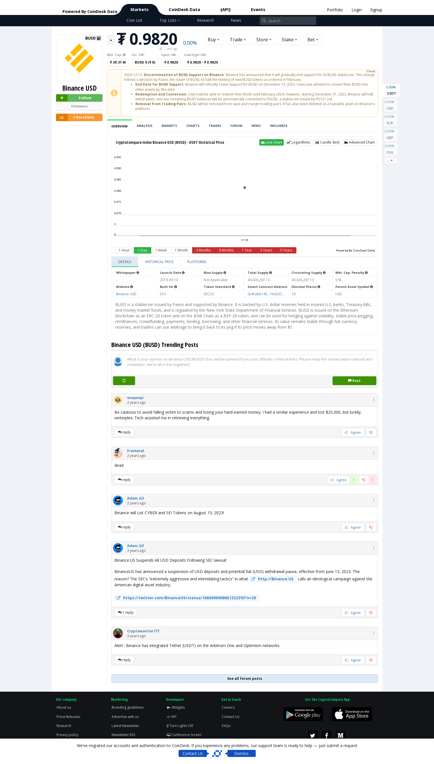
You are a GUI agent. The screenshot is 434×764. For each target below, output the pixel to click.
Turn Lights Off (180, 725)
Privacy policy (67, 734)
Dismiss (241, 753)
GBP (390, 134)
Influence (278, 125)
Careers (228, 707)
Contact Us (230, 716)
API (171, 716)
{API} (225, 9)
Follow (73, 97)
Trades (215, 125)
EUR (390, 119)
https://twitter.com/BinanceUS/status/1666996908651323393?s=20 (185, 598)
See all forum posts (244, 678)
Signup (376, 9)
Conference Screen (184, 734)
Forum (236, 125)
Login (356, 9)
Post (354, 380)
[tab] (125, 262)
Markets (140, 9)
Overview (119, 126)
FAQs (226, 725)
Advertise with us (125, 716)
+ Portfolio (75, 117)
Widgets (176, 707)
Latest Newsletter (125, 725)
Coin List (134, 20)
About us (64, 707)
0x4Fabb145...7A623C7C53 (269, 294)
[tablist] (245, 262)
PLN (390, 149)
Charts (192, 125)
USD (390, 105)
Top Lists (169, 20)
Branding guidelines (128, 707)
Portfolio (335, 9)
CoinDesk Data (184, 9)
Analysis (145, 125)
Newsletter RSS (123, 734)
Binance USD (126, 294)
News (236, 20)
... (390, 160)
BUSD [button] (93, 38)
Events (258, 9)
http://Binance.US (271, 579)
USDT (391, 90)
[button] (271, 142)
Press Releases (68, 716)
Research (205, 20)
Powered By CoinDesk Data (355, 250)
